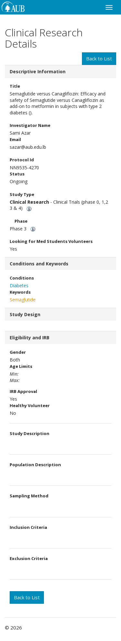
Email (15, 139)
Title (15, 86)
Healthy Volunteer (30, 405)
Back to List (99, 58)
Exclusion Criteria (29, 558)
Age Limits (22, 366)
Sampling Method (29, 496)
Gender (18, 352)
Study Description (29, 433)
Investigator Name (30, 125)
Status (17, 174)
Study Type (22, 194)
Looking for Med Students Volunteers (51, 241)
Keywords (20, 292)
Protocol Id (22, 160)
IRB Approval (23, 391)
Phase (21, 221)
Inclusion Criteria (28, 527)
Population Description (35, 464)
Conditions (22, 278)
